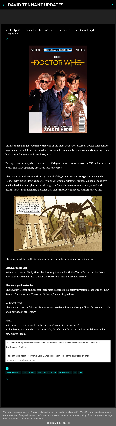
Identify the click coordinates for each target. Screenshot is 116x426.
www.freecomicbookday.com (22, 360)
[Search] (67, 5)
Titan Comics (65, 372)
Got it (66, 423)
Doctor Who (29, 372)
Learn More (54, 423)
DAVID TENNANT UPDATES (35, 4)
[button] (7, 39)
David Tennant (13, 372)
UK (75, 372)
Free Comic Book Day (47, 372)
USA (80, 372)
